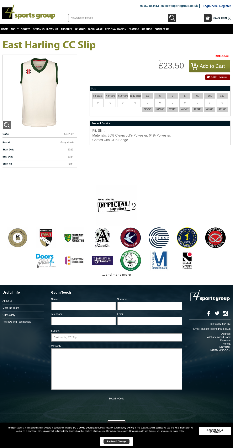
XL (197, 96)
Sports (25, 29)
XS (147, 96)
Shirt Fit (7, 163)
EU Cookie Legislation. (86, 427)
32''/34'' (147, 109)
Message (56, 345)
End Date (7, 156)
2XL (210, 96)
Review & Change (116, 441)
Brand (6, 142)
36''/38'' (160, 109)
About (15, 29)
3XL (222, 96)
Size (93, 88)
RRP (218, 56)
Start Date (8, 149)
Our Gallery (8, 315)
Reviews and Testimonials (16, 321)
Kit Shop (147, 29)
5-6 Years (97, 96)
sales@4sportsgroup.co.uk (179, 5)
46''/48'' (209, 109)
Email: (196, 328)
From (161, 61)
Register (225, 6)
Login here (210, 6)
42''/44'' (197, 109)
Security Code (116, 398)
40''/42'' (185, 109)
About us (7, 300)
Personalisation (115, 29)
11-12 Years (135, 96)
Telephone (57, 314)
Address (226, 333)
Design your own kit (45, 29)
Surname (122, 299)
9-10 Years (123, 96)
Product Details (100, 123)
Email (120, 314)
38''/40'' (172, 109)
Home (4, 29)
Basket (207, 18)
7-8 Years (110, 96)
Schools (80, 29)
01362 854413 (149, 5)
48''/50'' (222, 109)
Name (54, 299)
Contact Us (162, 29)
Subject (55, 330)
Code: (6, 134)
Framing (134, 29)
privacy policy (125, 427)
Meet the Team (10, 307)
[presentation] (116, 408)
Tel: (212, 323)
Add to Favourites (219, 77)
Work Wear (95, 29)
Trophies (66, 29)
